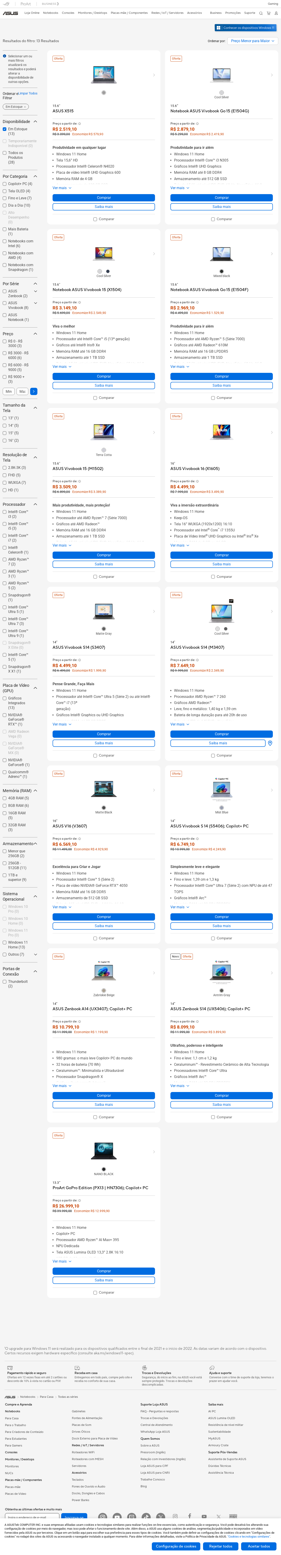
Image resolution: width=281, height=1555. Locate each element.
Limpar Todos (27, 93)
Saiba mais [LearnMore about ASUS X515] (104, 207)
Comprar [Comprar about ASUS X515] (104, 197)
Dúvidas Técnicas (219, 1466)
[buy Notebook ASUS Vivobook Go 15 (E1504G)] (209, 111)
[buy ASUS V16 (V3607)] (70, 826)
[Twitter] (160, 1517)
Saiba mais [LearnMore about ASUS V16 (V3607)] (104, 926)
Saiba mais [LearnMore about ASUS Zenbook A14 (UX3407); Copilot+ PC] (104, 1104)
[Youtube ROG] (204, 1517)
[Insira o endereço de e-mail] (32, 1517)
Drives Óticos (81, 1432)
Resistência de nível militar (225, 1425)
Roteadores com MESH (88, 1459)
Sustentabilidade (219, 1432)
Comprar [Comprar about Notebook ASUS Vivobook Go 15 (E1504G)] (222, 197)
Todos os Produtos (15, 157)
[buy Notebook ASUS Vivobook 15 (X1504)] (87, 290)
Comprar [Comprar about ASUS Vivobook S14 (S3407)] (104, 734)
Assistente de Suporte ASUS (227, 1459)
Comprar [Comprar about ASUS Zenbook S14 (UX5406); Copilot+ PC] (222, 1095)
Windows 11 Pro (18, 932)
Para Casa (12, 1418)
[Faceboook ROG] (189, 1517)
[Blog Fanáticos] (233, 1517)
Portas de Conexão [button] (20, 971)
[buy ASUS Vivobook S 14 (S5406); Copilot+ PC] (209, 826)
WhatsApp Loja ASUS (155, 1432)
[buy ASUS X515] (63, 111)
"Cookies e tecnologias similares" (249, 1536)
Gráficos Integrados (16, 703)
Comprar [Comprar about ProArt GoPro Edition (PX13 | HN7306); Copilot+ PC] (104, 1271)
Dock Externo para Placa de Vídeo (95, 1438)
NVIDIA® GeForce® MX (16, 748)
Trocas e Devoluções (154, 1418)
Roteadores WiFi (83, 1452)
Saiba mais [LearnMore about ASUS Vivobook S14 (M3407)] (218, 743)
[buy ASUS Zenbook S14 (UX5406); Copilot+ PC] (210, 1009)
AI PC (212, 1411)
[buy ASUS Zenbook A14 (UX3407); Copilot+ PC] (92, 1009)
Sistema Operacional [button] (20, 896)
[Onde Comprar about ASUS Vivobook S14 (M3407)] (269, 743)
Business (216, 13)
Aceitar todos (259, 1546)
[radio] (104, 92)
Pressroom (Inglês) (152, 1452)
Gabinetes (78, 1411)
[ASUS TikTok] (146, 1517)
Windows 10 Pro (18, 909)
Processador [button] (20, 504)
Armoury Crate (218, 1445)
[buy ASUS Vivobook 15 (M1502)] (78, 469)
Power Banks (80, 1500)
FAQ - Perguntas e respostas (159, 1411)
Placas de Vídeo (15, 1494)
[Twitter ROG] (218, 1517)
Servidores (79, 1466)
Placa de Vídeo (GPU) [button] (20, 688)
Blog (143, 1486)
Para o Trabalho (15, 1425)
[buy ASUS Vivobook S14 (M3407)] (197, 647)
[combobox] (252, 41)
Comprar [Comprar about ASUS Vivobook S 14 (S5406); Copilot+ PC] (222, 917)
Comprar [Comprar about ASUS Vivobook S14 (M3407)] (222, 734)
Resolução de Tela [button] (20, 457)
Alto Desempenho (18, 217)
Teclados (78, 1480)
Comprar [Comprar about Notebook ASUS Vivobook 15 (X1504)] (104, 376)
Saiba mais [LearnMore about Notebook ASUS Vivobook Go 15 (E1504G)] (222, 207)
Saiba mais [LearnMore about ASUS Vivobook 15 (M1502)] (104, 564)
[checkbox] (20, 217)
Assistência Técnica (221, 1473)
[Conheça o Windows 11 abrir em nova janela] (246, 32)
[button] (273, 4)
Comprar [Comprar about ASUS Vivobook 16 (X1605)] (222, 555)
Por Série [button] (20, 283)
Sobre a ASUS (150, 1445)
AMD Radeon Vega (18, 733)
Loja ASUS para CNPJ (155, 1473)
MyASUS (214, 1438)
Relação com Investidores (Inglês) (163, 1459)
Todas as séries (68, 1397)
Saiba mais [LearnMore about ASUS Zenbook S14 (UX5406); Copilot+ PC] (222, 1104)
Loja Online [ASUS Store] (31, 13)
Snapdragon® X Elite (19, 645)
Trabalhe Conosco (152, 1479)
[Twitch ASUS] (131, 1517)
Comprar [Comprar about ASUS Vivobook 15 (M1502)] (104, 555)
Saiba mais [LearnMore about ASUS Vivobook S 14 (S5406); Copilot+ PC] (222, 926)
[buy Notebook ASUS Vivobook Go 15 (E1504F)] (209, 290)
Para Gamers (13, 1445)
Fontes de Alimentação (87, 1418)
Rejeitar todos (220, 1546)
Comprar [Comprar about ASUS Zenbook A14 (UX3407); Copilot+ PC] (104, 1095)
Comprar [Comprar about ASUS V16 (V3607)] (104, 917)
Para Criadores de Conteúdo (24, 1432)
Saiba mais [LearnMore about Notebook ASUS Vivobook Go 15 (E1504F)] (222, 385)
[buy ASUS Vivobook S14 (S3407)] (79, 647)
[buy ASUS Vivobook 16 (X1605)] (195, 469)
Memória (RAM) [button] (20, 790)
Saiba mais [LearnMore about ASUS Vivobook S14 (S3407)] (104, 743)
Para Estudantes (16, 1439)
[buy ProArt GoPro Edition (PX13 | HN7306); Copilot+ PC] (100, 1188)
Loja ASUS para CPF (154, 1466)
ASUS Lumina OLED (221, 1418)
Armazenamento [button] (20, 843)
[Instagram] (102, 1517)
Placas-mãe (12, 1487)
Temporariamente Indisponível (22, 143)
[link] (10, 13)
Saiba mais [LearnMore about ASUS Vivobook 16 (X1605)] (222, 564)
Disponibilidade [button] (20, 121)
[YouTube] (117, 1517)
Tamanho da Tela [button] (20, 408)
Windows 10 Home (18, 921)
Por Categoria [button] (20, 176)
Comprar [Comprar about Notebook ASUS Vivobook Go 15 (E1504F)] (222, 376)
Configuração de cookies (176, 1546)
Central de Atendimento (156, 1425)
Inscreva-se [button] (74, 1517)
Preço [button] (20, 333)
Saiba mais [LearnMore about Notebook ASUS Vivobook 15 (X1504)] (104, 385)
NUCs (9, 1473)
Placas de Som (81, 1425)
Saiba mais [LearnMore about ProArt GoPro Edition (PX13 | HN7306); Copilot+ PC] (104, 1280)
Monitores (12, 1466)
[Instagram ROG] (175, 1517)
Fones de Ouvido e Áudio (88, 1486)
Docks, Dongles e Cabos (88, 1493)
